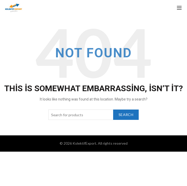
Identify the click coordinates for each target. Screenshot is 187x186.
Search (126, 114)
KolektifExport (84, 143)
